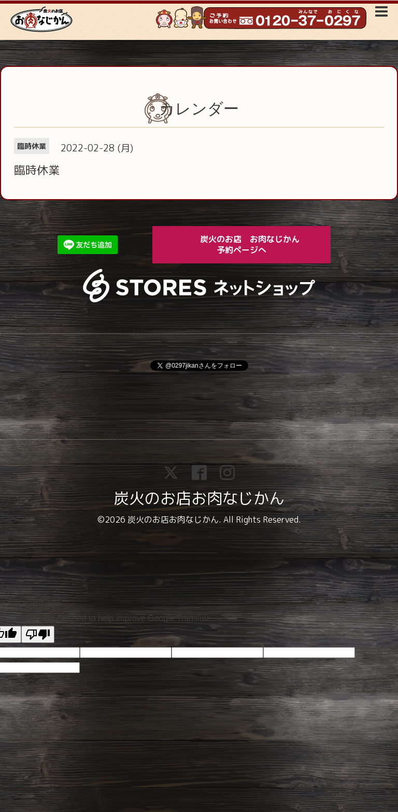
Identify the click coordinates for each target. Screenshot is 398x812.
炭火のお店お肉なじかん (199, 498)
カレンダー (199, 108)
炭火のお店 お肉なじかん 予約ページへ (257, 244)
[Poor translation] (37, 634)
